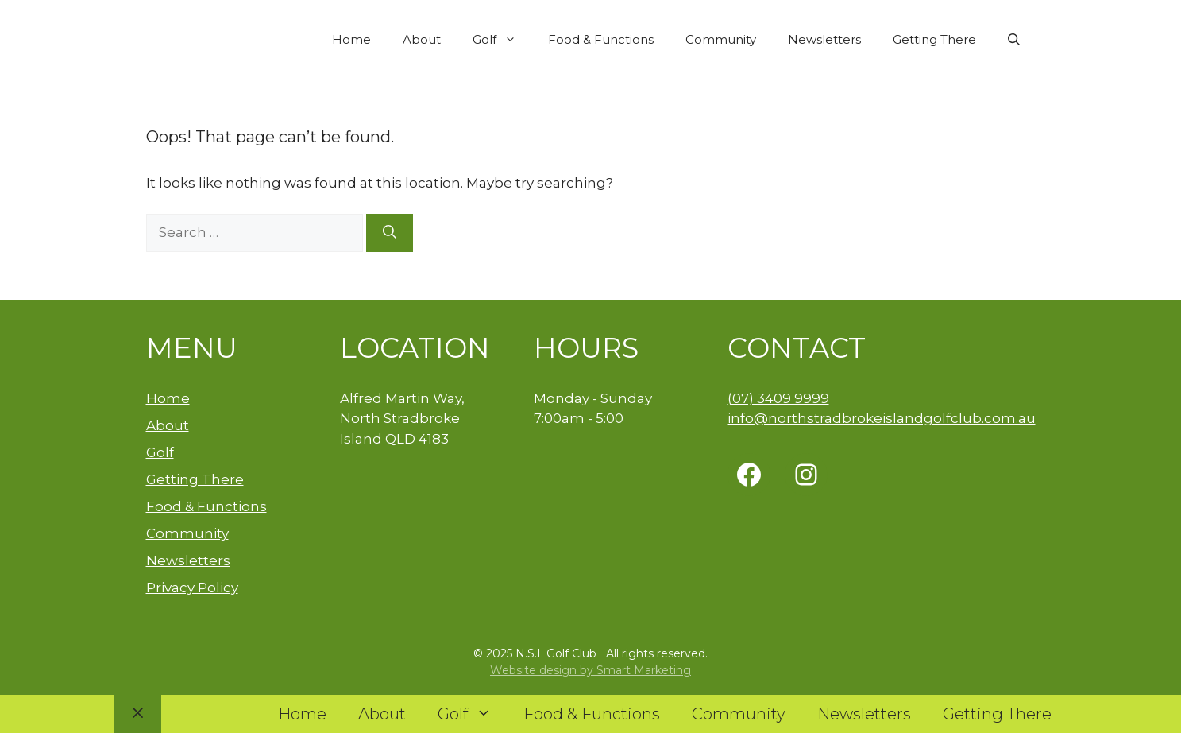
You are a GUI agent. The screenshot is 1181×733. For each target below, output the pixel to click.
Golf (502, 40)
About (422, 39)
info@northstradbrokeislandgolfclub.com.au (882, 418)
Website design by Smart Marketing (590, 670)
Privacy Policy (192, 587)
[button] (1014, 40)
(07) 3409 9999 (778, 398)
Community (720, 39)
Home (351, 39)
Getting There (934, 39)
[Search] (389, 233)
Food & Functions (601, 39)
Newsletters (824, 39)
